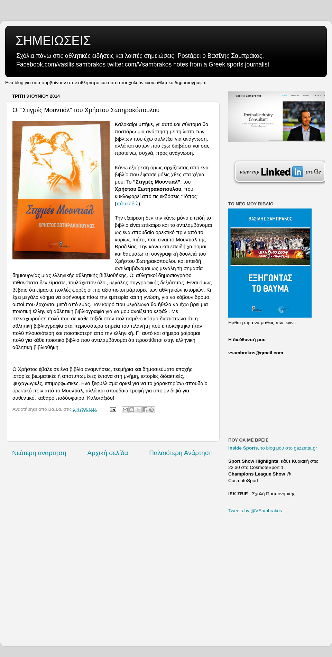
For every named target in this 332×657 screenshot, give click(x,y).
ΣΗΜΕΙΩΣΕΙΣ (53, 41)
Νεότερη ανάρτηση (39, 452)
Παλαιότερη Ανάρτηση (181, 452)
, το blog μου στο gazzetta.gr (272, 448)
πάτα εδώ (127, 203)
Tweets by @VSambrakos (255, 510)
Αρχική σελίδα (107, 452)
